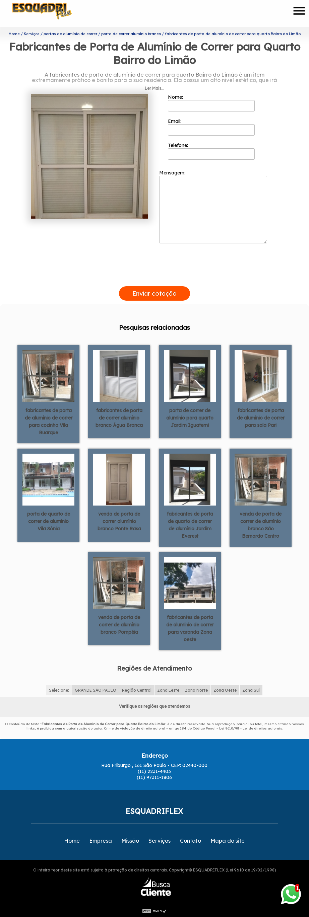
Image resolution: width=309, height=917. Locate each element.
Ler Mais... (154, 88)
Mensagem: (213, 206)
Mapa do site (227, 840)
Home (72, 840)
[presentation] (154, 278)
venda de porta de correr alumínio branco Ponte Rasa (119, 521)
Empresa (100, 840)
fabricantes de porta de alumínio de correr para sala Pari (261, 417)
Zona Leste (168, 690)
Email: (211, 127)
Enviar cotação (154, 293)
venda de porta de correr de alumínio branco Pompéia (119, 624)
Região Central (136, 690)
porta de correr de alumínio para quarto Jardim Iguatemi (189, 417)
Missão (130, 840)
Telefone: (211, 151)
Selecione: (59, 690)
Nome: (211, 102)
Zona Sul (251, 690)
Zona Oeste (225, 690)
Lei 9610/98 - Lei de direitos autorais (250, 728)
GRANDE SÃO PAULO (95, 690)
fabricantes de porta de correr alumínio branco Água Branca (119, 417)
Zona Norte (196, 690)
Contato (190, 840)
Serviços (159, 840)
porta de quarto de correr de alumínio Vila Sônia (48, 521)
